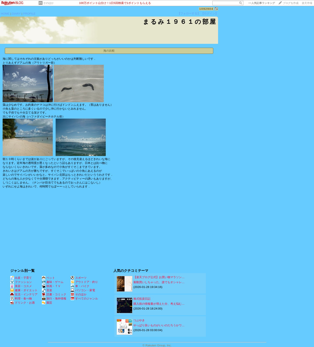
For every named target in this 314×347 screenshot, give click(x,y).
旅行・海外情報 (54, 298)
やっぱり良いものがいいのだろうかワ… (158, 325)
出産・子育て (21, 277)
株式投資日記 (141, 298)
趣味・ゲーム (52, 282)
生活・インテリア (24, 294)
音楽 (47, 290)
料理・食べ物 (21, 298)
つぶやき (139, 320)
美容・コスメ (21, 286)
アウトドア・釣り (84, 282)
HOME (5, 13)
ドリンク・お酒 (22, 302)
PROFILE (29, 13)
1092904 (206, 8)
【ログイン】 (209, 13)
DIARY (16, 13)
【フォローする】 (188, 13)
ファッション (21, 282)
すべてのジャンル (84, 298)
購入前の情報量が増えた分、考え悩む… (158, 303)
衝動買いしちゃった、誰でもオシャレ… (158, 282)
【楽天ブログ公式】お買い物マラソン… (158, 277)
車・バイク (80, 286)
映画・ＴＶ (51, 286)
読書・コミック (54, 294)
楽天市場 (307, 3)
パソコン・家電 (83, 290)
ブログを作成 (291, 3)
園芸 (47, 302)
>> (261, 3)
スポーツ (79, 277)
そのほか (48, 3)
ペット (48, 277)
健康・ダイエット (24, 290)
